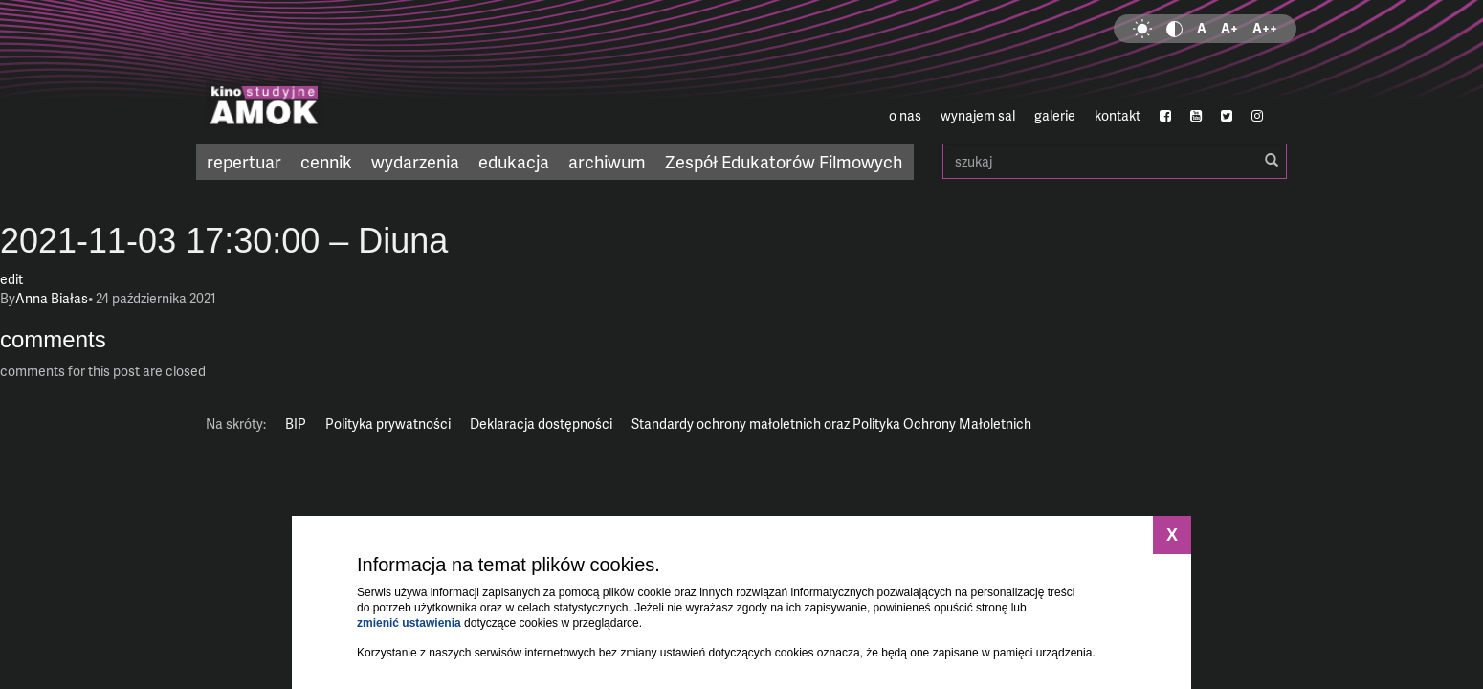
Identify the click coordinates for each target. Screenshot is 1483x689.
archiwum (607, 161)
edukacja (513, 161)
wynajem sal (978, 115)
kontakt (1117, 115)
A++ (1264, 28)
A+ (1229, 28)
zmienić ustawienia (409, 623)
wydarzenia (415, 161)
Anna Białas (51, 298)
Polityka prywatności (388, 423)
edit (11, 279)
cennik (326, 161)
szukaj (1114, 161)
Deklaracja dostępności (541, 423)
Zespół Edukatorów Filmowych (783, 161)
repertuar (244, 161)
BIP (295, 423)
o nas (905, 115)
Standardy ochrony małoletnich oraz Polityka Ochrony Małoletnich (831, 423)
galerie (1054, 115)
